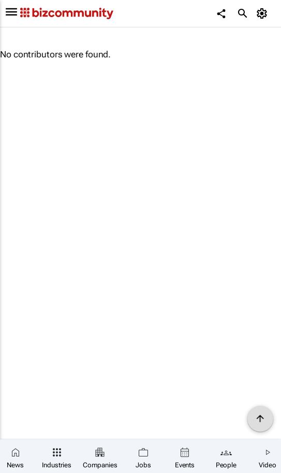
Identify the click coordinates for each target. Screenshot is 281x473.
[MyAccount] (263, 13)
